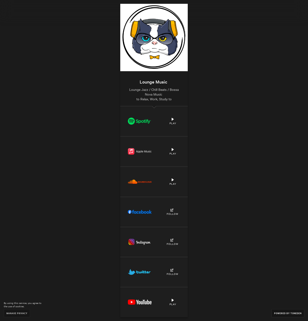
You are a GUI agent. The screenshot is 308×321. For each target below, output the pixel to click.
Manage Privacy (16, 313)
